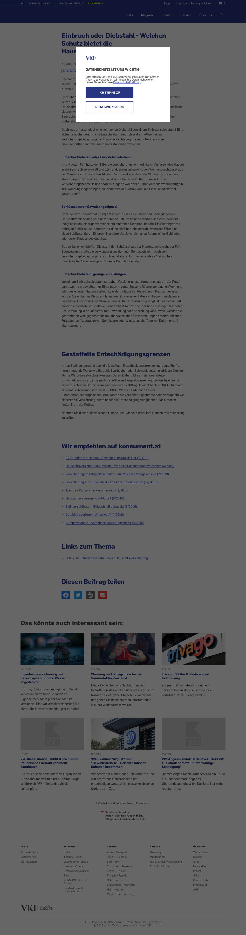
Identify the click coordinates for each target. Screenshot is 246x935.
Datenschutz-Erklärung (127, 82)
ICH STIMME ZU (109, 92)
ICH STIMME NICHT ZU (109, 107)
